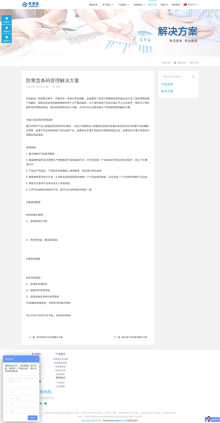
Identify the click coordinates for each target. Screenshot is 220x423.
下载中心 (164, 4)
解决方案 (152, 4)
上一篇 (45, 337)
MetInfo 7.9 (119, 394)
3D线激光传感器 (66, 359)
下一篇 (130, 337)
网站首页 (93, 4)
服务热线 (161, 356)
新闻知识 (139, 4)
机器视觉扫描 (65, 363)
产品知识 (95, 359)
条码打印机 (66, 370)
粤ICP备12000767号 (91, 394)
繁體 (110, 400)
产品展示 (124, 4)
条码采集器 (66, 366)
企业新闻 (95, 363)
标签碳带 (66, 374)
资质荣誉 (175, 4)
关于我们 (108, 4)
